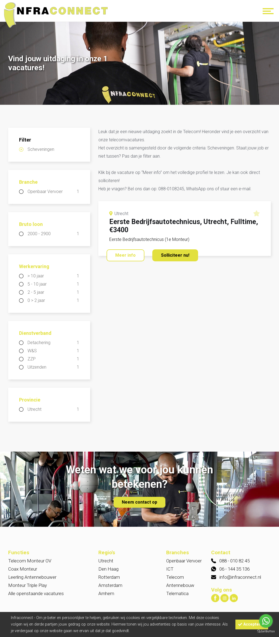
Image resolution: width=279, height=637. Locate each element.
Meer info (125, 255)
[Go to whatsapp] (266, 621)
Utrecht (53, 409)
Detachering (53, 343)
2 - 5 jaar (53, 292)
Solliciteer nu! (175, 255)
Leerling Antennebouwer (32, 577)
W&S (53, 351)
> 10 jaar (53, 276)
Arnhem (106, 593)
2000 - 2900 (53, 234)
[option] (139, 64)
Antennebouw (180, 585)
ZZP (53, 359)
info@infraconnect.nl (240, 577)
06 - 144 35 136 (234, 569)
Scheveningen (41, 149)
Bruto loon (31, 224)
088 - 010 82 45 (234, 561)
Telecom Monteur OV (29, 561)
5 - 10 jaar (53, 284)
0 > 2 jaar (53, 300)
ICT (170, 569)
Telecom (175, 577)
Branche (28, 182)
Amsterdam (110, 585)
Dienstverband (35, 333)
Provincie (29, 400)
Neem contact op (139, 502)
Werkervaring (34, 266)
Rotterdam (109, 577)
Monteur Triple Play (27, 585)
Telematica (177, 593)
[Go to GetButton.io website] (266, 631)
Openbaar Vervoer (53, 192)
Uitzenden (53, 367)
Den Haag (108, 569)
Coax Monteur (22, 569)
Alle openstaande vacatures (36, 593)
